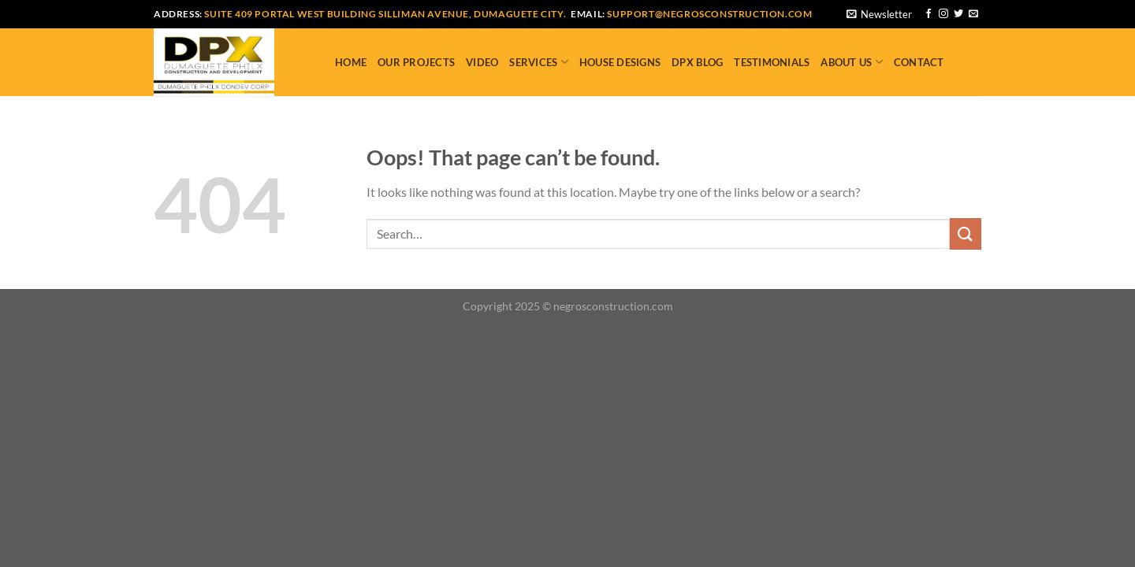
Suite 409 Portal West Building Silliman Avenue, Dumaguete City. (385, 14)
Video (482, 62)
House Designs (620, 62)
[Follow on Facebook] (928, 14)
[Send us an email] (973, 14)
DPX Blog (697, 62)
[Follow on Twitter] (958, 14)
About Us (852, 61)
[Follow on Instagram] (943, 14)
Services (538, 61)
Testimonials (771, 62)
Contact (919, 62)
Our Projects (416, 62)
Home (351, 62)
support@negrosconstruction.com (709, 14)
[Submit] (965, 233)
